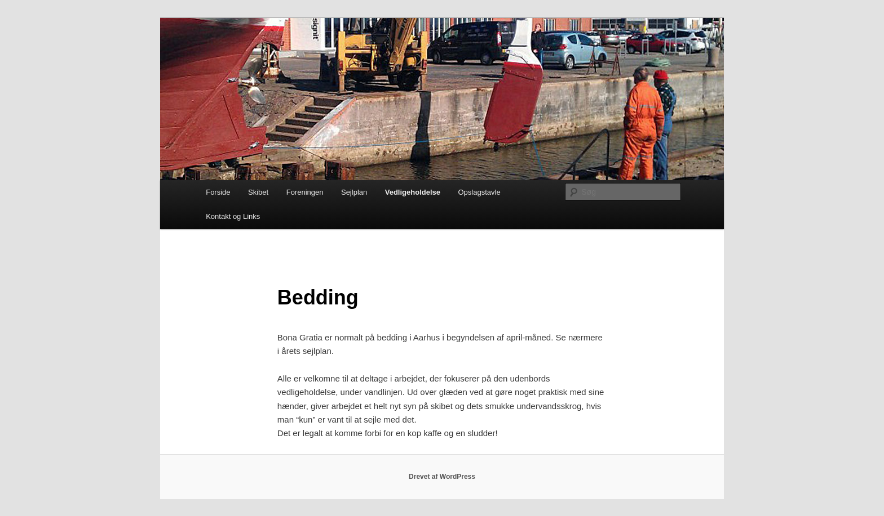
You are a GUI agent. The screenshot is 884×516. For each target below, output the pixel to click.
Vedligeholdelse (412, 192)
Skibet (258, 192)
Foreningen (305, 192)
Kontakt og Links (233, 216)
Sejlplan (354, 192)
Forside (218, 192)
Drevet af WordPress (442, 477)
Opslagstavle (479, 192)
